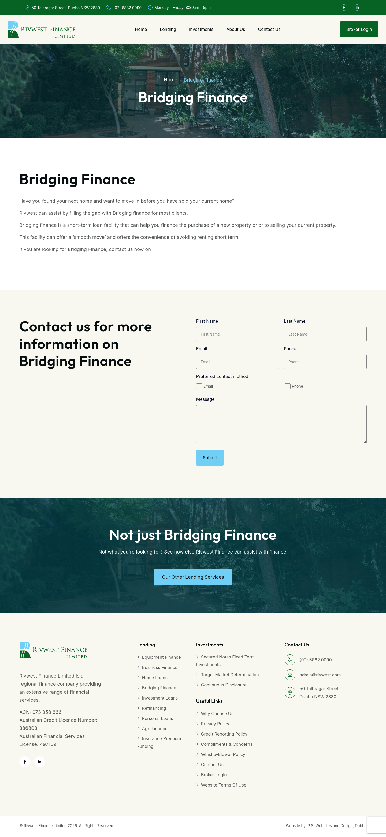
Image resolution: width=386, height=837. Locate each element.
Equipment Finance (161, 659)
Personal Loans (157, 720)
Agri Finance (155, 730)
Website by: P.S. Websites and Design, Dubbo (326, 827)
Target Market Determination (230, 676)
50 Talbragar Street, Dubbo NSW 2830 (63, 7)
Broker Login (359, 29)
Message (205, 400)
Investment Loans (160, 700)
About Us (236, 29)
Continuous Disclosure (224, 687)
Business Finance (159, 669)
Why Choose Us (217, 715)
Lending (168, 29)
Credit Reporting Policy (224, 736)
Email (201, 349)
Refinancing (154, 710)
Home (141, 29)
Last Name (295, 322)
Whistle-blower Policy (223, 756)
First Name (207, 322)
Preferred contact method (222, 377)
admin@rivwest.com (320, 677)
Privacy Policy (215, 726)
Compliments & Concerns (227, 746)
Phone (290, 349)
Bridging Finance (159, 690)
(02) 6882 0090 (124, 7)
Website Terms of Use (223, 787)
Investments (201, 29)
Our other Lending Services (193, 579)
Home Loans (155, 679)
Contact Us (269, 29)
